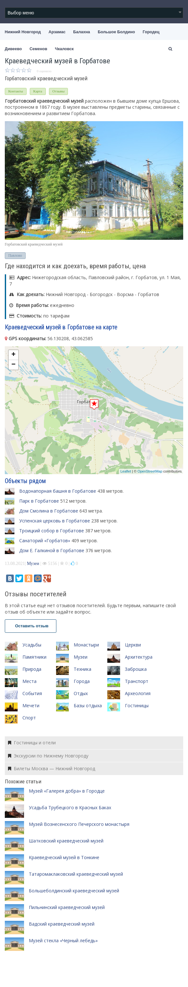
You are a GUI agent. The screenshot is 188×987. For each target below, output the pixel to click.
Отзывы (59, 91)
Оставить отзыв (31, 625)
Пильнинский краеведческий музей (67, 907)
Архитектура (138, 657)
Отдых (81, 693)
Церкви (133, 645)
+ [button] (14, 355)
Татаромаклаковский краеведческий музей (76, 874)
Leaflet (125, 471)
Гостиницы (137, 705)
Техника (82, 669)
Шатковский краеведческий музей (66, 841)
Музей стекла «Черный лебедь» (63, 940)
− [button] (14, 365)
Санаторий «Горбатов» (44, 540)
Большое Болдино (116, 32)
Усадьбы (31, 645)
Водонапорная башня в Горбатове (57, 491)
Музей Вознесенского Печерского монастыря (79, 824)
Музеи (33, 563)
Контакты (15, 91)
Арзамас (57, 32)
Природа (31, 669)
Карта (37, 91)
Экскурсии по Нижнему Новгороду (48, 756)
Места (29, 681)
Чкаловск (64, 49)
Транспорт (136, 681)
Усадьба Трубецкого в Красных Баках (70, 807)
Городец (151, 32)
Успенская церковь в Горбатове (54, 521)
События (32, 693)
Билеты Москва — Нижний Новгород (51, 768)
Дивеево (13, 49)
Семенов (38, 49)
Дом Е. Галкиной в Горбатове (51, 550)
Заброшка (136, 669)
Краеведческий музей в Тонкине (64, 857)
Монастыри (86, 645)
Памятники (34, 657)
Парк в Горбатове (39, 501)
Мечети (30, 705)
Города (82, 681)
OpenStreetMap (149, 471)
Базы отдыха (88, 705)
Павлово (15, 255)
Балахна (81, 32)
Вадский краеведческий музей (61, 924)
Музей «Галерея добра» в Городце (67, 791)
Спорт (29, 718)
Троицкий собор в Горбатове (51, 531)
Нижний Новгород (23, 32)
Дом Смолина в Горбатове (48, 511)
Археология (138, 693)
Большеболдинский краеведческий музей (74, 891)
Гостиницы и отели (32, 743)
